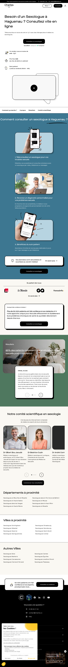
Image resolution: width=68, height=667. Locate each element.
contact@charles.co (35, 613)
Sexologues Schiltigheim (11, 525)
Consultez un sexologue (34, 41)
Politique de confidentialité (34, 649)
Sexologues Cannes (41, 554)
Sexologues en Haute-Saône (12, 501)
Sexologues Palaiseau (42, 562)
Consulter (58, 6)
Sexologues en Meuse (39, 501)
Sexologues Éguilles (41, 556)
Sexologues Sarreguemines (12, 534)
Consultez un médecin (47, 584)
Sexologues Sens (9, 554)
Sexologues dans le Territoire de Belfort (45, 498)
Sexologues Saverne (10, 531)
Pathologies (9, 629)
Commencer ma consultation (33, 483)
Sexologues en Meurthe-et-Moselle (15, 498)
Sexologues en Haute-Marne (12, 506)
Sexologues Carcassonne (11, 559)
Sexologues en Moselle (40, 506)
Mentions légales (34, 654)
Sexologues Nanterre (10, 556)
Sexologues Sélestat (10, 528)
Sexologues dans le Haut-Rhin (42, 503)
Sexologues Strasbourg (43, 525)
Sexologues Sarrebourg (43, 528)
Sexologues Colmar (41, 534)
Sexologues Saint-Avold (43, 531)
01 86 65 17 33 (34, 609)
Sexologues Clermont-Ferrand (13, 562)
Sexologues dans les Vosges (12, 503)
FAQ (30, 617)
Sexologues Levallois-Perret (44, 559)
